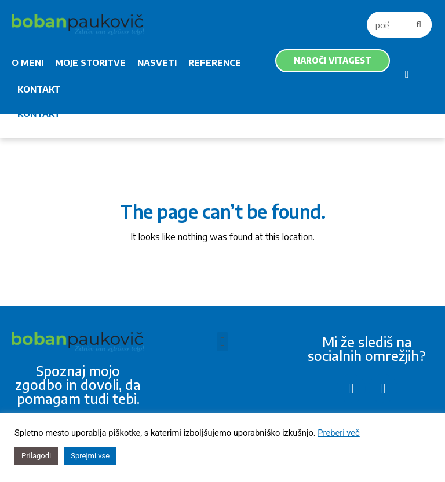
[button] (222, 341)
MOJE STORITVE (90, 62)
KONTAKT (38, 89)
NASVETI (157, 62)
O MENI (27, 62)
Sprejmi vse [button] (90, 455)
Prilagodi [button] (36, 455)
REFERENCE (214, 62)
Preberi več (338, 433)
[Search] (419, 25)
